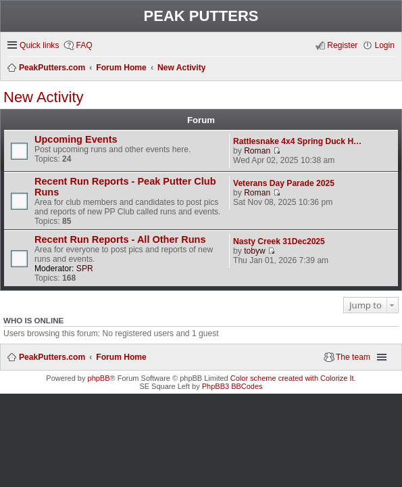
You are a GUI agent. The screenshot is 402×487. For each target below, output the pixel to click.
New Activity (43, 97)
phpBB (99, 378)
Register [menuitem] (342, 45)
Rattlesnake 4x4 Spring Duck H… (297, 141)
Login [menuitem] (384, 45)
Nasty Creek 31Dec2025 (279, 241)
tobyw (255, 251)
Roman (257, 151)
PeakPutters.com (52, 357)
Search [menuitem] (390, 68)
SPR (84, 268)
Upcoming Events (76, 139)
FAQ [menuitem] (84, 45)
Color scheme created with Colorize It (292, 378)
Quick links (39, 45)
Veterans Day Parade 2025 (283, 183)
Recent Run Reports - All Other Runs (120, 239)
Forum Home (121, 357)
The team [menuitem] (353, 357)
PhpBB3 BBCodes (232, 386)
